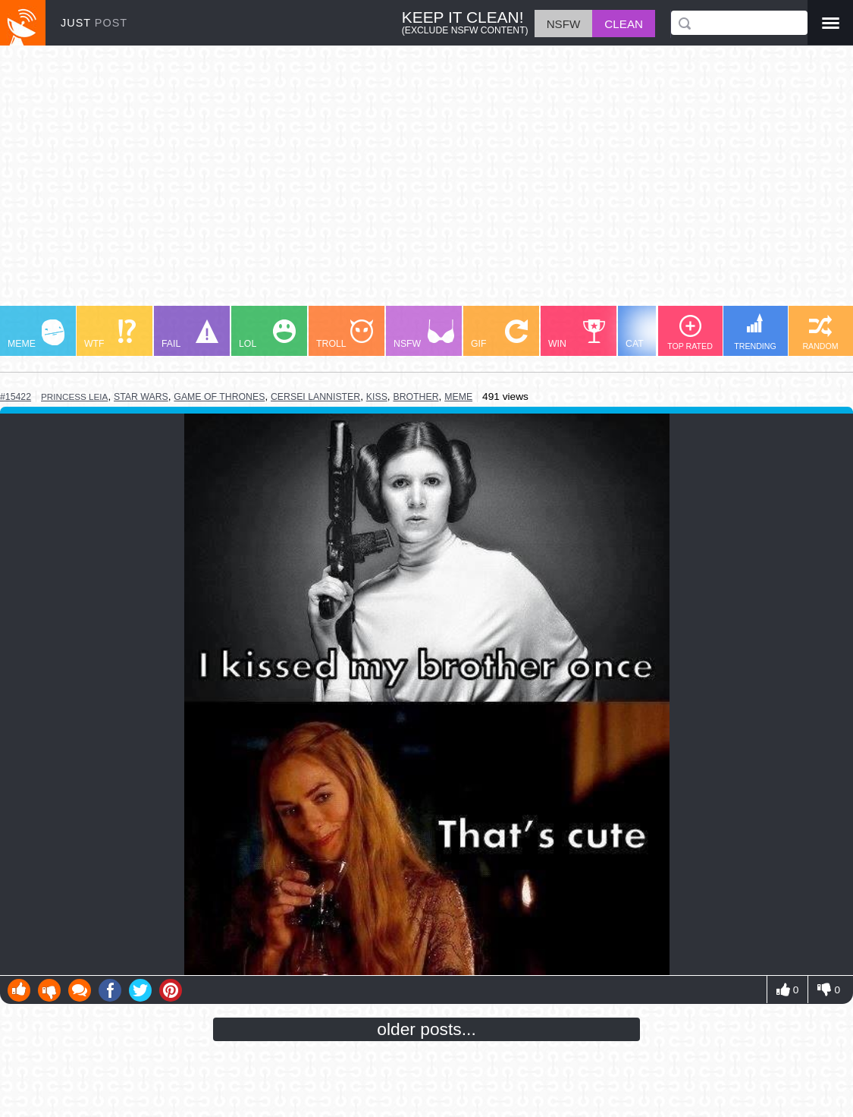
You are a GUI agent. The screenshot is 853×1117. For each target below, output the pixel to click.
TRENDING (755, 332)
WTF (110, 334)
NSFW (424, 334)
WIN (577, 334)
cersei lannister (315, 397)
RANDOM (820, 333)
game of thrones (219, 397)
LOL (267, 334)
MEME (36, 334)
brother (415, 397)
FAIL (190, 334)
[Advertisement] (426, 183)
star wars (141, 397)
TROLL (344, 334)
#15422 (15, 397)
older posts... (426, 1029)
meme (458, 397)
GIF (499, 334)
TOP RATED (690, 333)
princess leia (74, 396)
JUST (94, 23)
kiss (376, 397)
